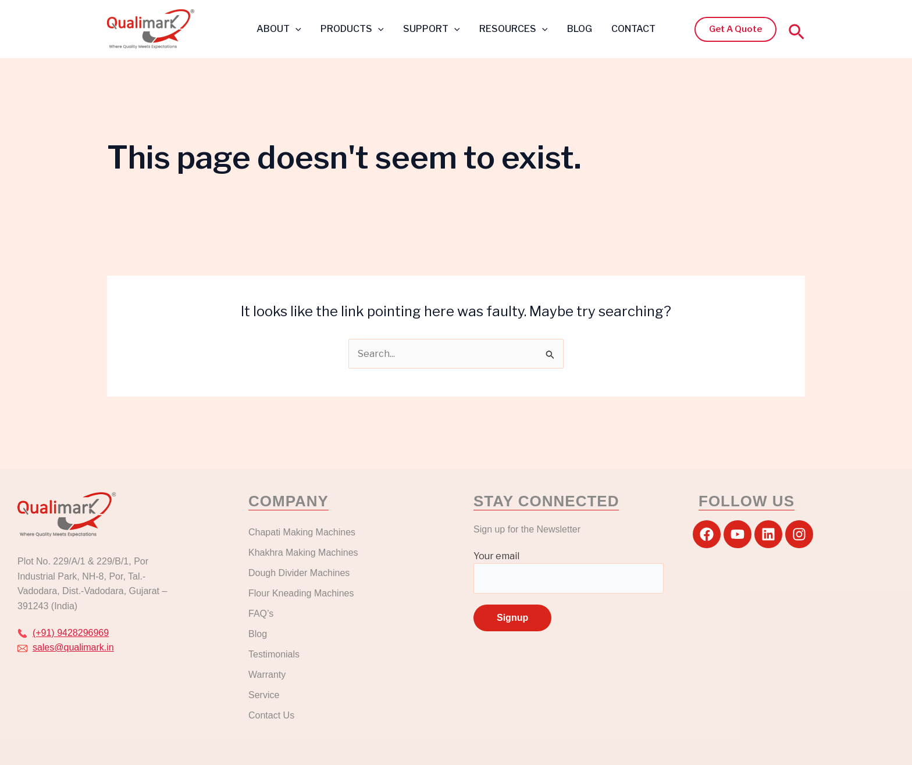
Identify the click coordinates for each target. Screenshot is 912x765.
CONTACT (632, 28)
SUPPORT (432, 28)
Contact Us (271, 715)
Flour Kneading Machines (301, 593)
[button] (297, 29)
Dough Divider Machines (299, 573)
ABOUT (280, 28)
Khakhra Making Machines (303, 552)
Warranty (267, 675)
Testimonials (274, 654)
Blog (257, 634)
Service (263, 695)
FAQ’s (260, 614)
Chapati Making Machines (303, 532)
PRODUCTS (353, 28)
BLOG (578, 28)
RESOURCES (513, 28)
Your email (568, 572)
